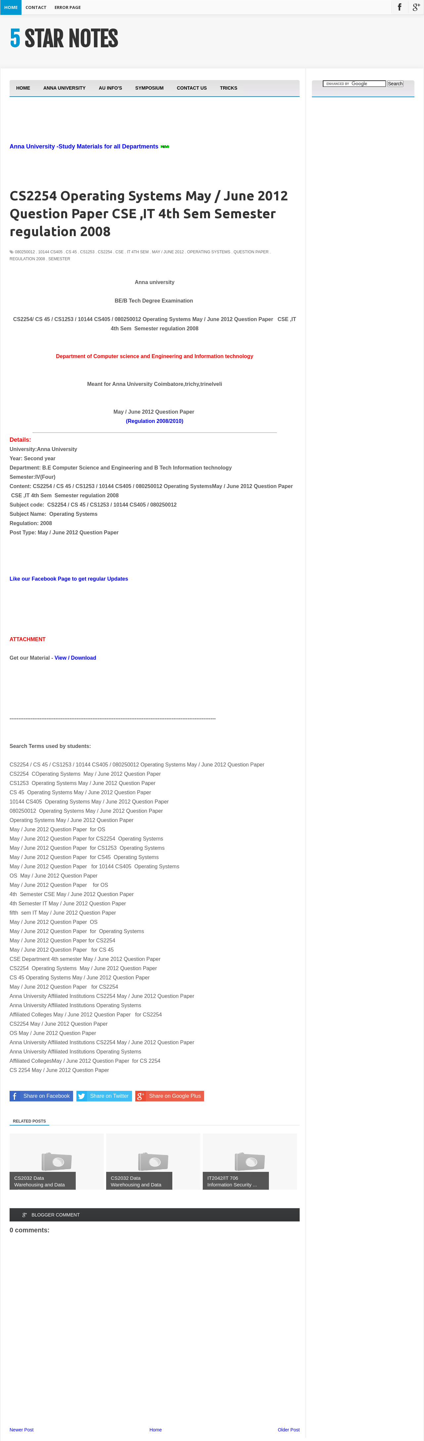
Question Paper (251, 252)
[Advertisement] (130, 138)
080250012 (25, 252)
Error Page (68, 7)
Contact (36, 7)
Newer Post (21, 1429)
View (60, 658)
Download (83, 658)
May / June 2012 (168, 252)
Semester (59, 259)
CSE (119, 252)
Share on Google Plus (168, 1096)
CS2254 (105, 252)
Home (11, 7)
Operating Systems (208, 252)
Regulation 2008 (27, 259)
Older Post (289, 1429)
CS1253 (87, 252)
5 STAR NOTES (63, 39)
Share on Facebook (40, 1096)
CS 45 (71, 252)
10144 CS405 (50, 252)
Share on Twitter (102, 1096)
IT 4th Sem (138, 252)
